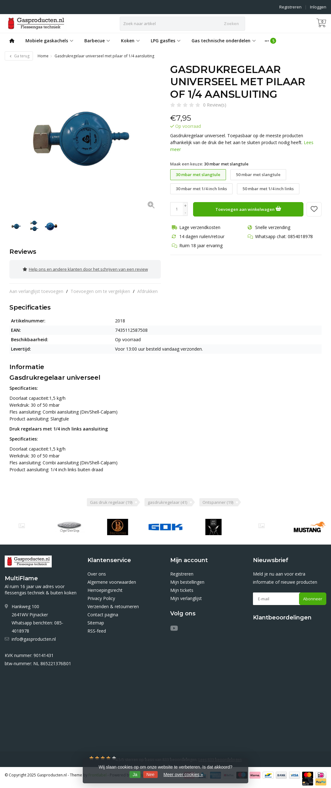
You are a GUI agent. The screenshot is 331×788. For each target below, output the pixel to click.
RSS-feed (96, 629)
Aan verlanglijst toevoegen (36, 289)
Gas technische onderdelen (224, 41)
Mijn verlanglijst (186, 596)
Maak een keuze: (209, 164)
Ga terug (18, 56)
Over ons (96, 572)
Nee (150, 774)
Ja (135, 774)
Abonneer (312, 596)
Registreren (290, 7)
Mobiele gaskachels (49, 41)
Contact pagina (102, 612)
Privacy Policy (101, 596)
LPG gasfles (166, 41)
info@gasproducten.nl (34, 637)
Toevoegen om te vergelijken (100, 289)
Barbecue (97, 41)
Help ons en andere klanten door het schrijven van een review (85, 268)
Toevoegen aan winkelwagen (248, 208)
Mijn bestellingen (187, 580)
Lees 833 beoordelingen (220, 757)
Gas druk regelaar (111, 500)
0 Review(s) (214, 105)
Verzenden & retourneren (113, 604)
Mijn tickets (181, 588)
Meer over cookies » (183, 774)
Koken (130, 41)
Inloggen (318, 7)
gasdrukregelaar (167, 500)
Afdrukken (147, 289)
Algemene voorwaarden (111, 580)
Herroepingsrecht (105, 588)
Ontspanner (217, 500)
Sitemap (95, 621)
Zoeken (231, 23)
